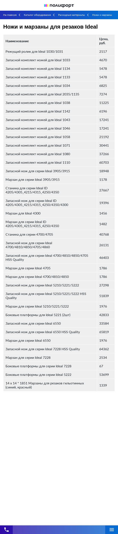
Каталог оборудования (37, 14)
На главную (10, 14)
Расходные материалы (71, 14)
